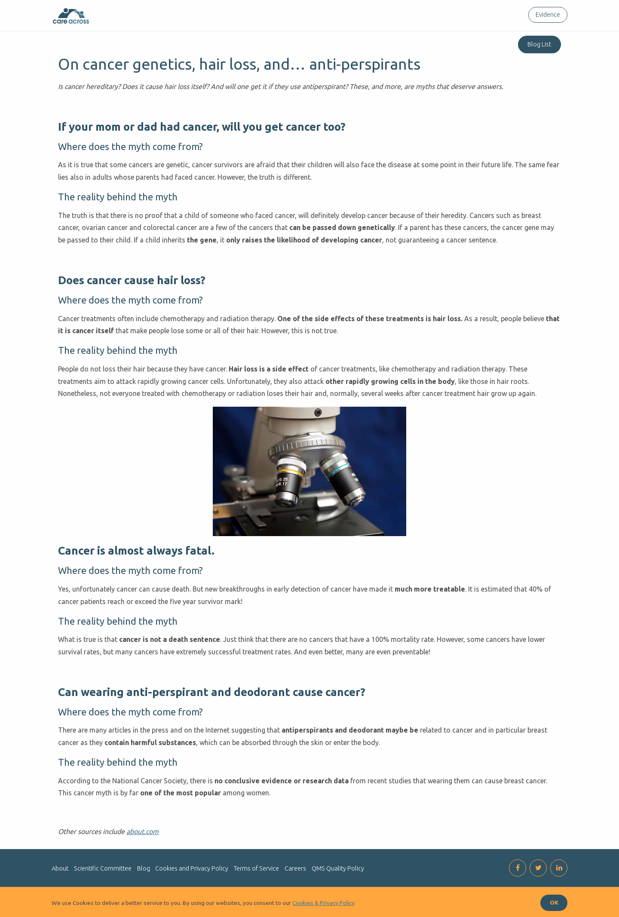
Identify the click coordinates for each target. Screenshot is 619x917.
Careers (295, 868)
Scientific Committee (103, 868)
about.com (142, 831)
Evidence (548, 14)
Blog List (539, 44)
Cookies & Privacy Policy (323, 902)
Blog (143, 868)
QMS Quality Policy (338, 868)
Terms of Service (256, 868)
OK (554, 902)
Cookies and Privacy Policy (191, 868)
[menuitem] (546, 15)
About (60, 868)
